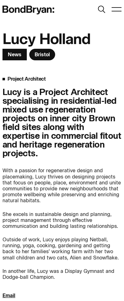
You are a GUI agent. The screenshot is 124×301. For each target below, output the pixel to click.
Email (8, 295)
